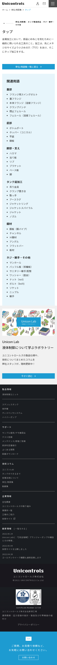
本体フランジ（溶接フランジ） (26, 103)
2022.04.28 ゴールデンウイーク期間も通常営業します (21, 556)
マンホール (15, 262)
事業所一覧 (7, 510)
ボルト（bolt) (17, 283)
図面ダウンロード (10, 453)
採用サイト (8, 518)
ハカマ (13, 153)
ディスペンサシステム (12, 413)
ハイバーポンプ (9, 417)
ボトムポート (17, 128)
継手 (12, 296)
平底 (12, 136)
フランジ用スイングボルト (24, 94)
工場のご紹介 (8, 514)
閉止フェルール (18, 111)
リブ (12, 161)
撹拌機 (5, 408)
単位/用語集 (7, 482)
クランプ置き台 (18, 191)
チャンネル (15, 233)
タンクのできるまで (11, 473)
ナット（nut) (17, 279)
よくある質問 (8, 449)
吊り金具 (14, 187)
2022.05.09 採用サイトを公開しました (14, 547)
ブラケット (15, 166)
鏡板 (12, 140)
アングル (14, 241)
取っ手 (13, 195)
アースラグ (15, 199)
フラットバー (17, 245)
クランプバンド (18, 107)
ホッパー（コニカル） (21, 132)
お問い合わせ (28, 657)
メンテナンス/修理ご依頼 (14, 441)
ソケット (14, 288)
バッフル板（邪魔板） (21, 267)
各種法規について (10, 477)
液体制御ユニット (10, 394)
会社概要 (6, 502)
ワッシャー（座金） (20, 275)
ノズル (13, 216)
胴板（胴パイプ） (19, 229)
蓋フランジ (15, 98)
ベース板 (14, 170)
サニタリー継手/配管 (21, 271)
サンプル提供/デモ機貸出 (14, 432)
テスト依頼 (7, 437)
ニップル (14, 292)
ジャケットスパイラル (21, 208)
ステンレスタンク (10, 404)
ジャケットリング (19, 203)
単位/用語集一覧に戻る (28, 66)
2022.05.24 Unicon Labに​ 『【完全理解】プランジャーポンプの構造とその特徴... (28, 537)
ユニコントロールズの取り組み (16, 506)
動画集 (5, 486)
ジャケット (15, 212)
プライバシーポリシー (29, 624)
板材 (12, 250)
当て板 (13, 157)
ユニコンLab (8, 469)
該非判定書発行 (9, 445)
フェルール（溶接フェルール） (26, 115)
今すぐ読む (28, 375)
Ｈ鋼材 (13, 237)
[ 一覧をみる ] (20, 528)
